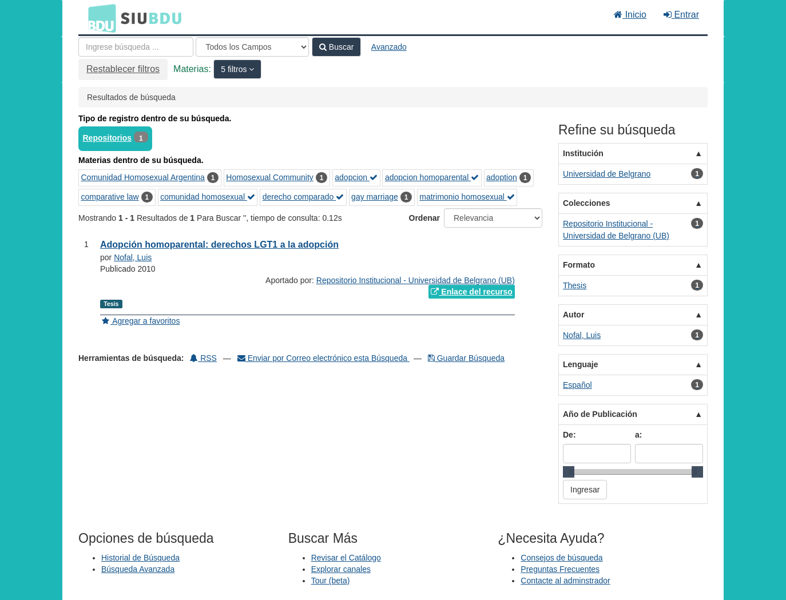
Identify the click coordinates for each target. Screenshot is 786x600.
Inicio (630, 14)
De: (569, 434)
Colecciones (586, 203)
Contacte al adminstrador (565, 580)
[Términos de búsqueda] (135, 47)
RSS (203, 358)
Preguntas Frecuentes (560, 569)
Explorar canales (341, 569)
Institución (583, 153)
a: (638, 434)
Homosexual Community (269, 177)
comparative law (110, 196)
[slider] (568, 472)
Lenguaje (580, 364)
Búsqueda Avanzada (137, 569)
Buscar (336, 46)
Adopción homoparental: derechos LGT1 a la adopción (219, 244)
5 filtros (235, 69)
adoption (501, 177)
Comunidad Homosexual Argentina (143, 177)
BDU (99, 17)
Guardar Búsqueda (466, 358)
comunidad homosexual (207, 196)
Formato (579, 264)
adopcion (356, 177)
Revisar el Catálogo (346, 557)
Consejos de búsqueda (561, 557)
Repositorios (107, 137)
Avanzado (389, 46)
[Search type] (252, 47)
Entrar (681, 14)
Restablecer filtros (123, 69)
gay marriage (374, 196)
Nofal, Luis (133, 257)
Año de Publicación (600, 414)
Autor (573, 314)
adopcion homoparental (432, 177)
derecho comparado (303, 196)
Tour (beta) (330, 580)
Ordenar (424, 217)
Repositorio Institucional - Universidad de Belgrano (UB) (415, 280)
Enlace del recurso (471, 291)
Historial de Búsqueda (140, 557)
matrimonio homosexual (467, 196)
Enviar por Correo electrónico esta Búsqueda (323, 358)
